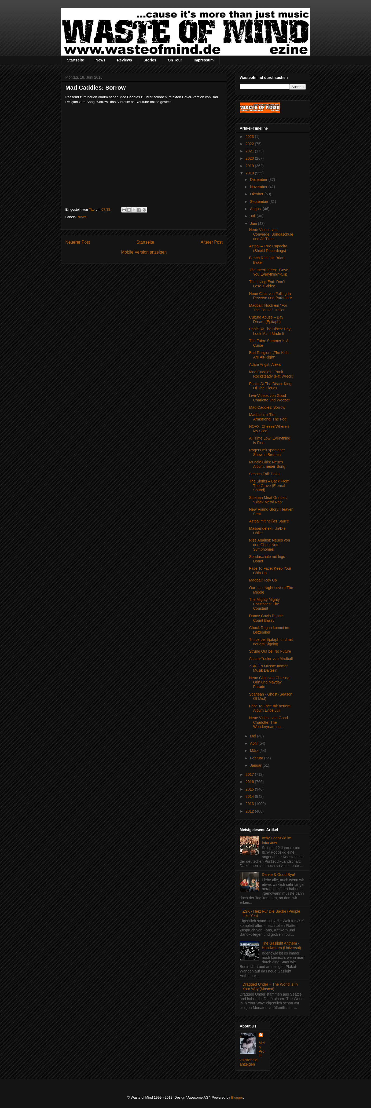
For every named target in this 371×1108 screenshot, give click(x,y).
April (254, 743)
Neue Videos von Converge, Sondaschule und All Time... (271, 234)
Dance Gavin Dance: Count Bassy (266, 618)
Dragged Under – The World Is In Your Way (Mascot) (270, 986)
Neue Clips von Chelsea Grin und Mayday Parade (269, 682)
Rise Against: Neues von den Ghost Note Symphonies (269, 544)
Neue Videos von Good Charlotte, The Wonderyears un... (268, 722)
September (259, 201)
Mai (253, 736)
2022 (250, 144)
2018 (250, 173)
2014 (250, 796)
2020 (250, 158)
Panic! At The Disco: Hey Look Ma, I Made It (270, 331)
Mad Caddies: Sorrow (267, 407)
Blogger (237, 1097)
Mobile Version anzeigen (144, 252)
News (100, 60)
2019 (250, 166)
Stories (150, 60)
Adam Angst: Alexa (265, 364)
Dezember (259, 179)
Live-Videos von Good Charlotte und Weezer (269, 397)
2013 (250, 804)
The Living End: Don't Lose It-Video (267, 284)
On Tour (175, 60)
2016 (250, 782)
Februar (257, 758)
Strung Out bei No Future (270, 651)
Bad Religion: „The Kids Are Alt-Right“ (268, 354)
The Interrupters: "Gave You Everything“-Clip (268, 272)
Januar (256, 765)
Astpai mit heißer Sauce (269, 521)
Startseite (75, 60)
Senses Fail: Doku (264, 474)
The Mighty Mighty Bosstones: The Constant (264, 604)
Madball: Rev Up (263, 580)
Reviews (124, 60)
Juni (254, 223)
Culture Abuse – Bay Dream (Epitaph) (266, 319)
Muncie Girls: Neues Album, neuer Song (267, 464)
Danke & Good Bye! (278, 874)
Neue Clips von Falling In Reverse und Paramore (270, 295)
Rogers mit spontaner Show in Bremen (267, 452)
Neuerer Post (77, 242)
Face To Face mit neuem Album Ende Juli (269, 708)
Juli (253, 216)
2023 (250, 136)
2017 (250, 774)
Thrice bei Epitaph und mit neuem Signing (271, 641)
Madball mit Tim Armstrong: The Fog (267, 416)
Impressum (204, 60)
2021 (250, 151)
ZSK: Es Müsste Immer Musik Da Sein (268, 668)
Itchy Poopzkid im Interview (276, 840)
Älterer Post (211, 242)
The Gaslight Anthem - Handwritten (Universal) (281, 945)
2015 (250, 789)
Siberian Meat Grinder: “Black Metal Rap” (268, 499)
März (254, 750)
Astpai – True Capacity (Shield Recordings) (268, 248)
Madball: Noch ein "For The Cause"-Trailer (268, 307)
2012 (250, 811)
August (256, 209)
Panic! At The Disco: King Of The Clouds (270, 386)
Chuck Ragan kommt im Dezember (269, 630)
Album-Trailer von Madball (271, 658)
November (259, 187)
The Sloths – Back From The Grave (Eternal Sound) (269, 485)
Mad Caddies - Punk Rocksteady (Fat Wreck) (271, 374)
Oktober (257, 194)
